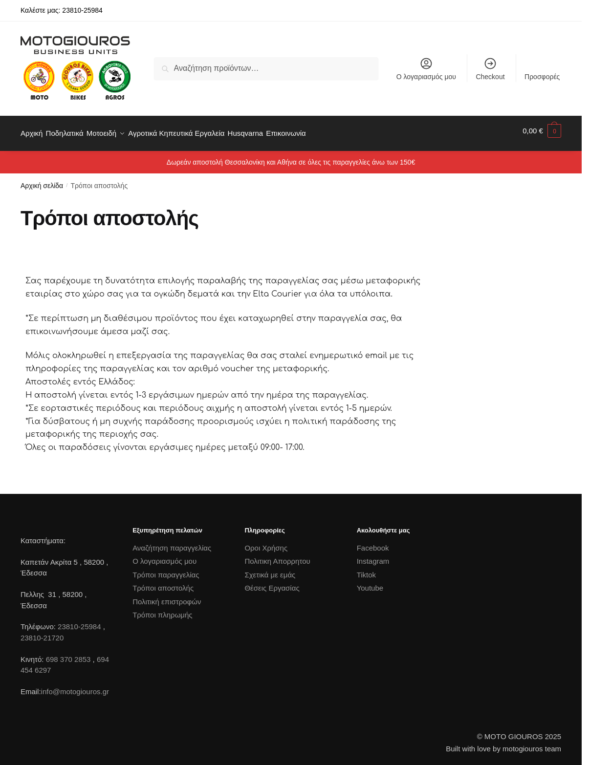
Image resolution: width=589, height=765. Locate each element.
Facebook (373, 542)
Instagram (373, 556)
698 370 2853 (68, 653)
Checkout (490, 69)
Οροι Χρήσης (265, 542)
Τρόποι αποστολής (163, 582)
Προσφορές (542, 77)
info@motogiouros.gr (75, 686)
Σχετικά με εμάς (269, 569)
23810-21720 (42, 632)
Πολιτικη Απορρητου (277, 556)
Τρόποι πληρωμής (162, 609)
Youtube (370, 582)
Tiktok (366, 569)
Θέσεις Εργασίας (271, 582)
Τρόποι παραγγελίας (165, 569)
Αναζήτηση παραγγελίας (171, 542)
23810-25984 (79, 621)
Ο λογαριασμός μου (426, 69)
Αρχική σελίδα (42, 180)
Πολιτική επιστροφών (166, 596)
